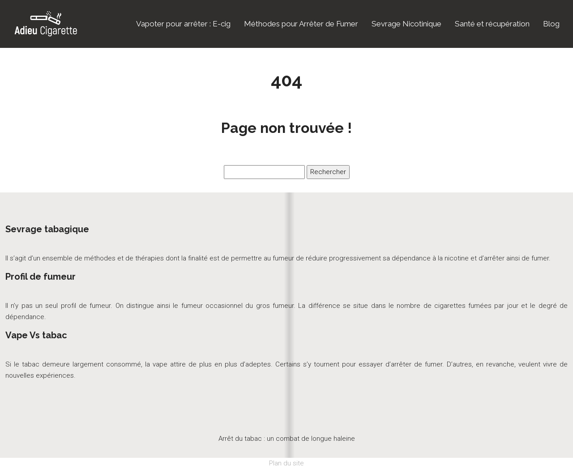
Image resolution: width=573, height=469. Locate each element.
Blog (551, 23)
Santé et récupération (492, 23)
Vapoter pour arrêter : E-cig (183, 23)
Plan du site (286, 463)
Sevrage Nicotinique (406, 23)
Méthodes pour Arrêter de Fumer (301, 23)
